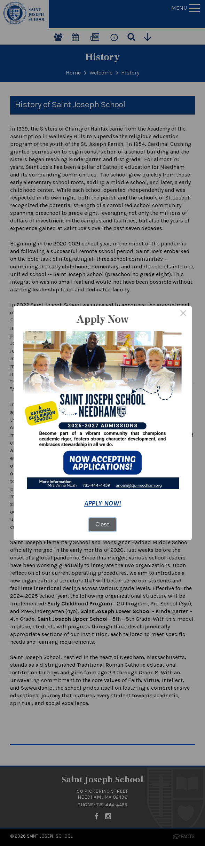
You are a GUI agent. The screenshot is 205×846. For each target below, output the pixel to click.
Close (102, 524)
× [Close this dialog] (183, 314)
